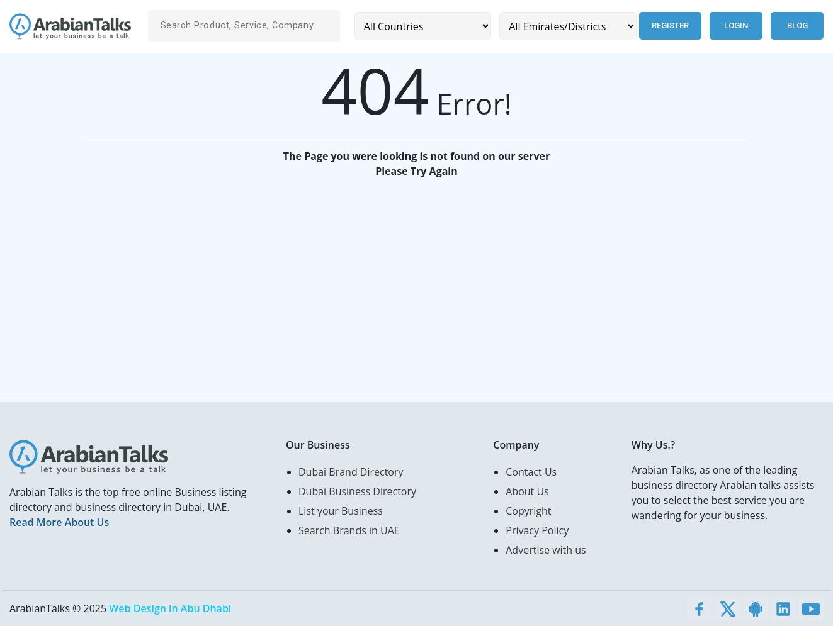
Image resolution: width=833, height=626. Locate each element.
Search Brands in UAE (349, 530)
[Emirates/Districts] (567, 26)
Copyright (528, 511)
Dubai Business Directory (357, 491)
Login (736, 25)
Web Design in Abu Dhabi (170, 608)
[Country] (422, 26)
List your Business (340, 511)
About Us (527, 491)
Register (670, 25)
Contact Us (531, 472)
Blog (797, 25)
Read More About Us (59, 522)
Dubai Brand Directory (351, 472)
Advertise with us (546, 550)
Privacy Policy (537, 530)
